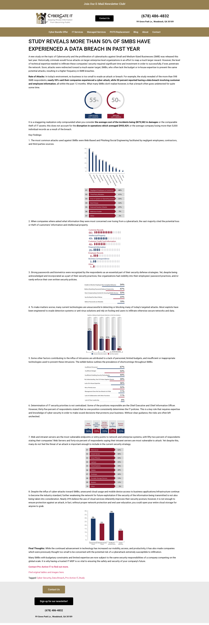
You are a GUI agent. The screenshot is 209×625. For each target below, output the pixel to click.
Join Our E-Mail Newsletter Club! (104, 3)
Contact (156, 32)
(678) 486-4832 (155, 16)
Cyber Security (44, 577)
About (145, 32)
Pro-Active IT (71, 577)
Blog (136, 32)
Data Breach (58, 577)
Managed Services (96, 32)
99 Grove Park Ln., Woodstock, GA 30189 (155, 21)
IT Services (77, 32)
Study (82, 577)
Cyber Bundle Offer (58, 32)
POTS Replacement (120, 32)
